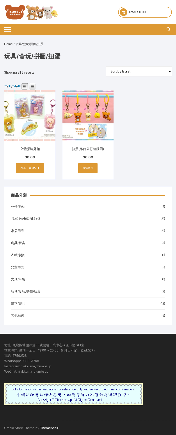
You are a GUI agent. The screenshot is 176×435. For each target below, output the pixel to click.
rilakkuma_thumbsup (36, 366)
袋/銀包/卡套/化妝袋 (26, 219)
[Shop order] (139, 71)
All (19, 86)
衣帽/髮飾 (18, 255)
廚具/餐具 (18, 243)
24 (14, 86)
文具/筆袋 (18, 279)
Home (8, 44)
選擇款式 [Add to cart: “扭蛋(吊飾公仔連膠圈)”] (88, 168)
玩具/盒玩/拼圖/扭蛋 (26, 291)
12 (5, 86)
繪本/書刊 (18, 303)
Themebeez (49, 428)
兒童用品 (17, 267)
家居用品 (17, 231)
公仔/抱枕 (18, 207)
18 (9, 86)
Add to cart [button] (29, 168)
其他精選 (17, 315)
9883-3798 (30, 361)
